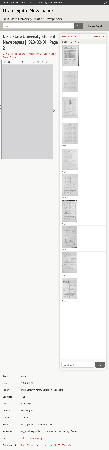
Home (5, 2)
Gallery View (49, 53)
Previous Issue (69, 36)
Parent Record (10, 57)
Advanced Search (94, 26)
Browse (14, 2)
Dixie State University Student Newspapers (32, 19)
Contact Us (26, 2)
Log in (105, 2)
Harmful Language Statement (48, 2)
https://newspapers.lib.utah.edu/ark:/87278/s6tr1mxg (48, 445)
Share (22, 53)
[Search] (38, 26)
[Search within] (77, 365)
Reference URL (34, 53)
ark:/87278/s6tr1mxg (31, 438)
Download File (10, 53)
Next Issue (99, 36)
